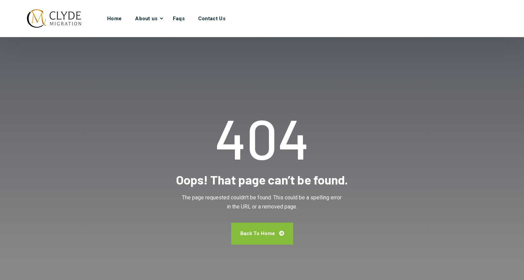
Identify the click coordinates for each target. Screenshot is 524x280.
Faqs (179, 19)
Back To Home (262, 233)
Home (114, 19)
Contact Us (211, 19)
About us (146, 19)
